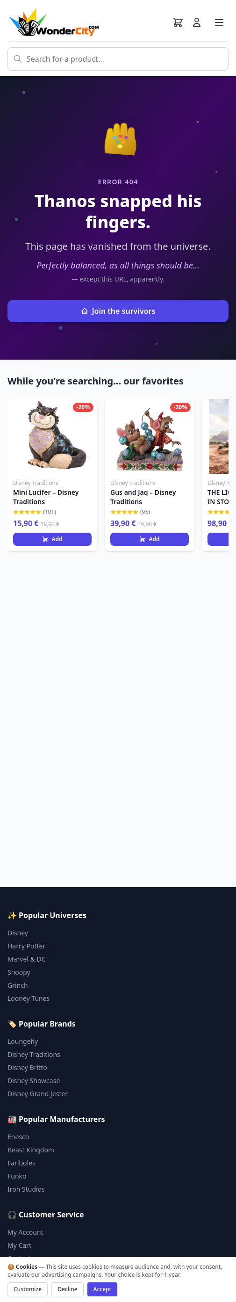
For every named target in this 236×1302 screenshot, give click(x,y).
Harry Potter (26, 945)
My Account (25, 1232)
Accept (102, 1289)
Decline (67, 1289)
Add (52, 539)
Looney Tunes (28, 998)
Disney (17, 932)
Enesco (18, 1136)
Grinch (17, 985)
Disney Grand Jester (37, 1093)
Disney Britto (27, 1067)
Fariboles (21, 1162)
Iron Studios (26, 1189)
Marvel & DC (26, 959)
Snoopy (18, 972)
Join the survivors (118, 311)
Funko (17, 1176)
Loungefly (22, 1041)
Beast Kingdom (30, 1149)
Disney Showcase (33, 1080)
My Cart (19, 1245)
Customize (28, 1289)
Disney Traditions (33, 1054)
